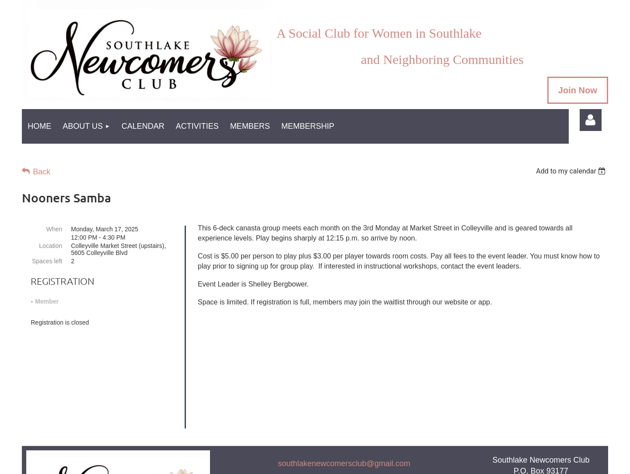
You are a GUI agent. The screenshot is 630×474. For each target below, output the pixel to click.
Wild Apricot (478, 463)
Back (41, 171)
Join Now (577, 90)
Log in (591, 120)
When (54, 229)
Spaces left (47, 261)
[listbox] (572, 171)
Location (50, 245)
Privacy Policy (344, 411)
